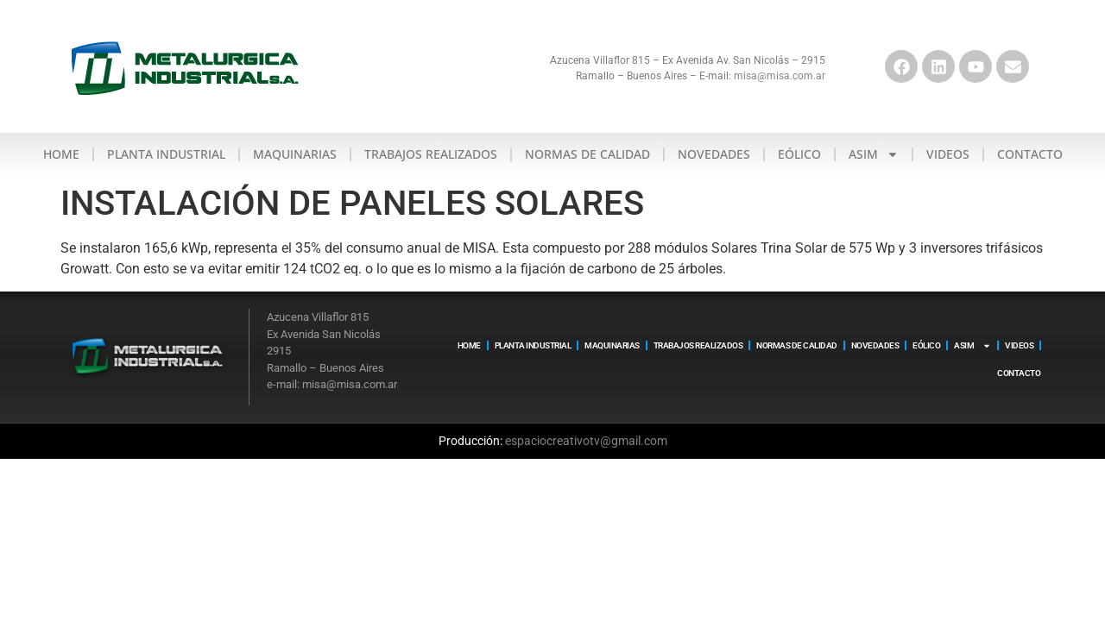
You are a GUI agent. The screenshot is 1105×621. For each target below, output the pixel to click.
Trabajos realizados (430, 154)
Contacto (1030, 154)
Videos (947, 154)
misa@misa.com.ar (779, 76)
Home (61, 154)
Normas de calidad (587, 154)
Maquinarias (295, 154)
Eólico (799, 154)
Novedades (714, 154)
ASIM (874, 154)
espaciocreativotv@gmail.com (586, 441)
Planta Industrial (166, 154)
